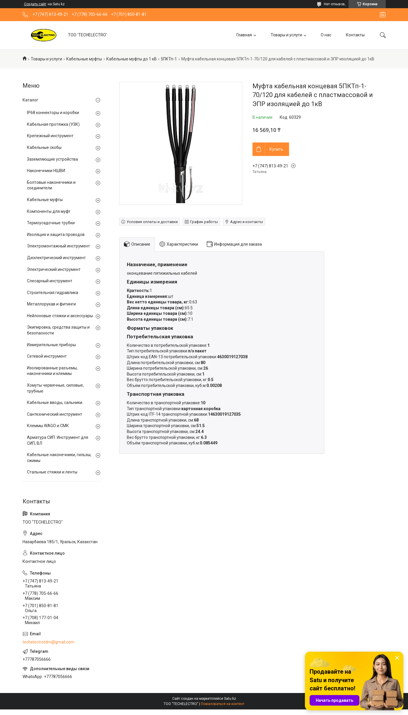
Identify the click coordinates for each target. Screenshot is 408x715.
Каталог (30, 100)
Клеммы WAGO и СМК (48, 425)
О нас (326, 35)
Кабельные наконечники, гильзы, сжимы (59, 457)
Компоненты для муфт (49, 211)
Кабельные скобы (44, 147)
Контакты (355, 35)
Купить (276, 149)
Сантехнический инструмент (54, 414)
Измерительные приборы (51, 344)
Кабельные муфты (84, 59)
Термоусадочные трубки (51, 222)
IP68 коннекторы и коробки (53, 112)
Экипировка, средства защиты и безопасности (58, 330)
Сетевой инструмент (47, 356)
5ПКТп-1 (169, 59)
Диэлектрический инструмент (56, 257)
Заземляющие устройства (52, 159)
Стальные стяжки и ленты (52, 472)
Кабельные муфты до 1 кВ (131, 59)
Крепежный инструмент (50, 135)
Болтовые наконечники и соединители (51, 185)
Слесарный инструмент (49, 280)
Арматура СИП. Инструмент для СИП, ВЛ (57, 440)
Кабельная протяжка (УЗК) (53, 124)
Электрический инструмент (54, 269)
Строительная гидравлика (52, 292)
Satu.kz (230, 699)
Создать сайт (35, 4)
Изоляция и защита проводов (56, 234)
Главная (244, 35)
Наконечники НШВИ (46, 170)
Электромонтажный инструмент (58, 246)
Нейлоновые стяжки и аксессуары (60, 315)
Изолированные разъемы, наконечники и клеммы (52, 371)
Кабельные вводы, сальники (54, 402)
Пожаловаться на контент (222, 704)
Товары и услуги (286, 35)
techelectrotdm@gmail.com (48, 642)
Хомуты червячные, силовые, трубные (55, 388)
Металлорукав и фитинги (51, 304)
